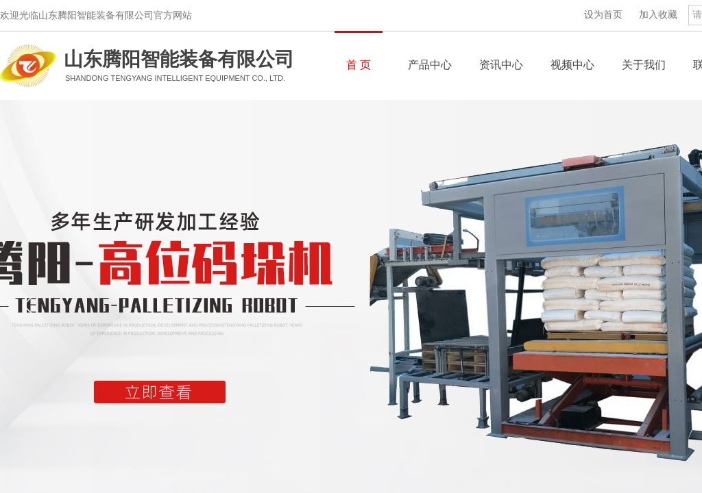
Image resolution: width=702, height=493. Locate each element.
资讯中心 (501, 65)
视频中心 (572, 65)
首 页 (358, 65)
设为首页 (603, 15)
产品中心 (430, 65)
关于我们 (644, 65)
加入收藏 (658, 15)
